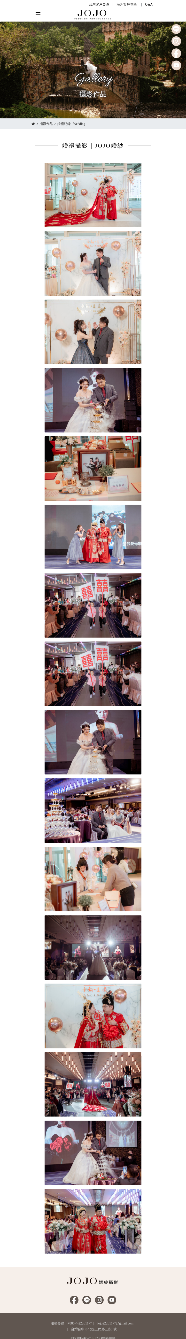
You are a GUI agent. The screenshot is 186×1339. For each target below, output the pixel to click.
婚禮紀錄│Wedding (71, 124)
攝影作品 (46, 124)
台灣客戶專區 (99, 4)
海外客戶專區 (126, 4)
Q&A (149, 4)
